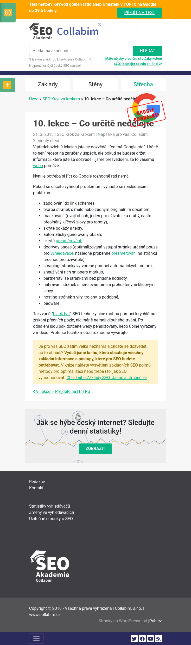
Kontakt (36, 487)
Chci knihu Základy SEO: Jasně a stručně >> (106, 377)
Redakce (37, 481)
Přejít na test (139, 12)
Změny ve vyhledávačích (51, 512)
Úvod (34, 98)
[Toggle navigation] (130, 31)
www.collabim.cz (45, 614)
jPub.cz (155, 620)
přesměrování (68, 240)
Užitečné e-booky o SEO (51, 518)
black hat (61, 313)
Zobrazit (95, 448)
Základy (48, 84)
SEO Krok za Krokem (76, 134)
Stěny (95, 84)
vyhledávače (61, 253)
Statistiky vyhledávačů (49, 506)
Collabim (139, 134)
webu (38, 165)
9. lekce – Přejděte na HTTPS (61, 391)
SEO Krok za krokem (61, 98)
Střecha (143, 84)
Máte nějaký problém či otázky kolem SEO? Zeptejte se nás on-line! (133, 61)
